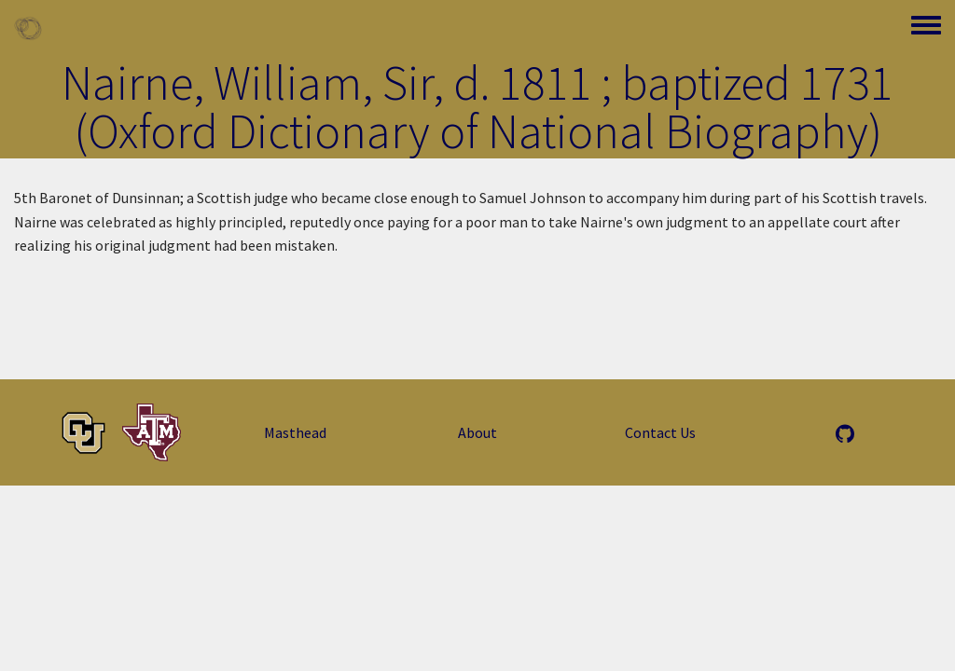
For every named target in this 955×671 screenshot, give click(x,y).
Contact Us (660, 432)
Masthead (295, 432)
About (477, 432)
